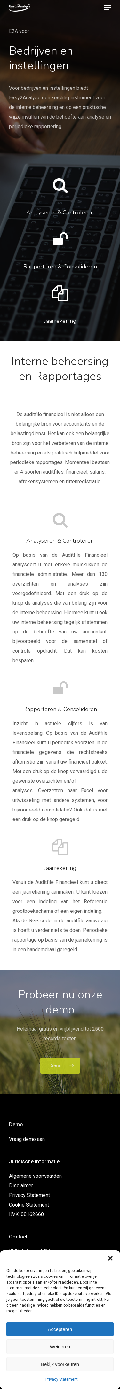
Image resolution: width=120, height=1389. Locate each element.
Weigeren (60, 1346)
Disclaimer (21, 1186)
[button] (110, 1258)
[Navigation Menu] (107, 7)
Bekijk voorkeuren (60, 1364)
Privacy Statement (61, 1379)
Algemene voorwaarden (35, 1176)
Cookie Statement (29, 1205)
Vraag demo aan (27, 1139)
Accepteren (60, 1329)
